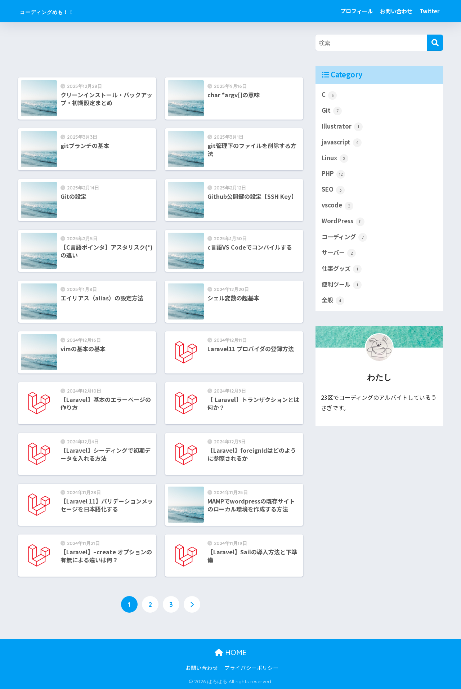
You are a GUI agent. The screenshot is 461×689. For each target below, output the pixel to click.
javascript (342, 143)
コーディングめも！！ (64, 11)
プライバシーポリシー (251, 668)
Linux (335, 159)
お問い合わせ (396, 11)
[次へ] (192, 604)
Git (332, 111)
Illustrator (342, 127)
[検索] (435, 43)
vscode (338, 207)
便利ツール (342, 288)
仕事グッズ (342, 272)
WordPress (344, 224)
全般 (333, 304)
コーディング (345, 240)
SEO (333, 191)
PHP (334, 175)
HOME (231, 652)
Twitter (429, 11)
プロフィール (356, 11)
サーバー (339, 256)
